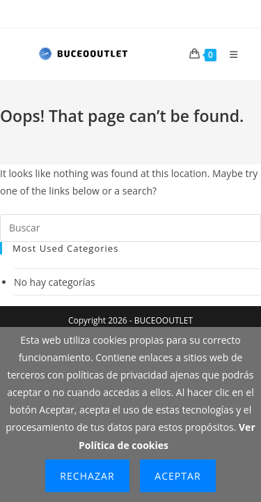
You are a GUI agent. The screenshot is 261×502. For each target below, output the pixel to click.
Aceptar (177, 475)
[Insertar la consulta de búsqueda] (130, 228)
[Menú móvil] (228, 54)
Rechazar (87, 475)
